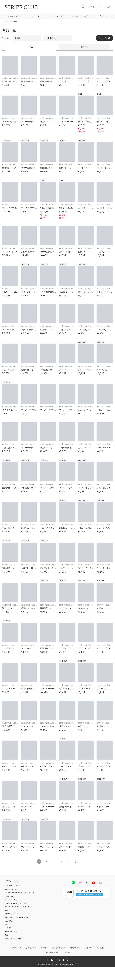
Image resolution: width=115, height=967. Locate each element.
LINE (73, 882)
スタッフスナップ (80, 16)
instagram (80, 882)
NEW (30, 47)
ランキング (57, 16)
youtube (93, 882)
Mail (100, 882)
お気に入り (101, 7)
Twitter (87, 882)
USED (84, 47)
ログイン (92, 7)
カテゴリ (35, 16)
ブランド (103, 16)
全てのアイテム (13, 16)
